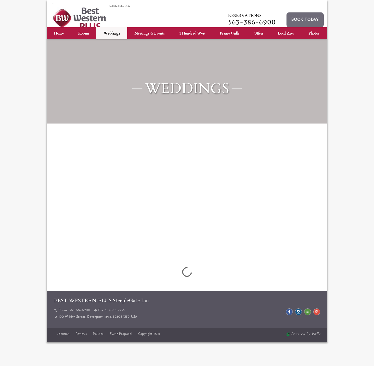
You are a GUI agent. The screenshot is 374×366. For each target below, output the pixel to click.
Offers (258, 56)
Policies (98, 334)
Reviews (81, 334)
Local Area (286, 56)
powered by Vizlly (305, 334)
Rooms (83, 56)
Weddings (112, 56)
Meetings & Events (149, 56)
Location (63, 334)
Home (59, 56)
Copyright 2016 (149, 334)
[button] (305, 31)
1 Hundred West (192, 56)
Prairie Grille (229, 56)
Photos (314, 56)
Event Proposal (121, 334)
